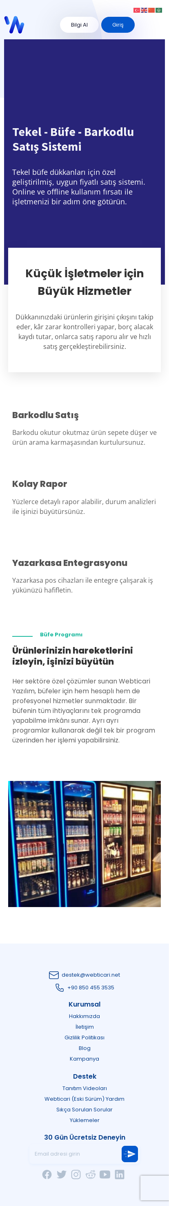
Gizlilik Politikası (84, 1037)
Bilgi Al (79, 25)
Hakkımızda (84, 1016)
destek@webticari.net (91, 975)
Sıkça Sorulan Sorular (84, 1109)
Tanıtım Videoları (84, 1088)
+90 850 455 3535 (90, 987)
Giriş (118, 25)
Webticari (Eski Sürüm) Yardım (84, 1099)
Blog (85, 1048)
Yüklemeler (85, 1120)
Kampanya (84, 1059)
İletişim (85, 1027)
